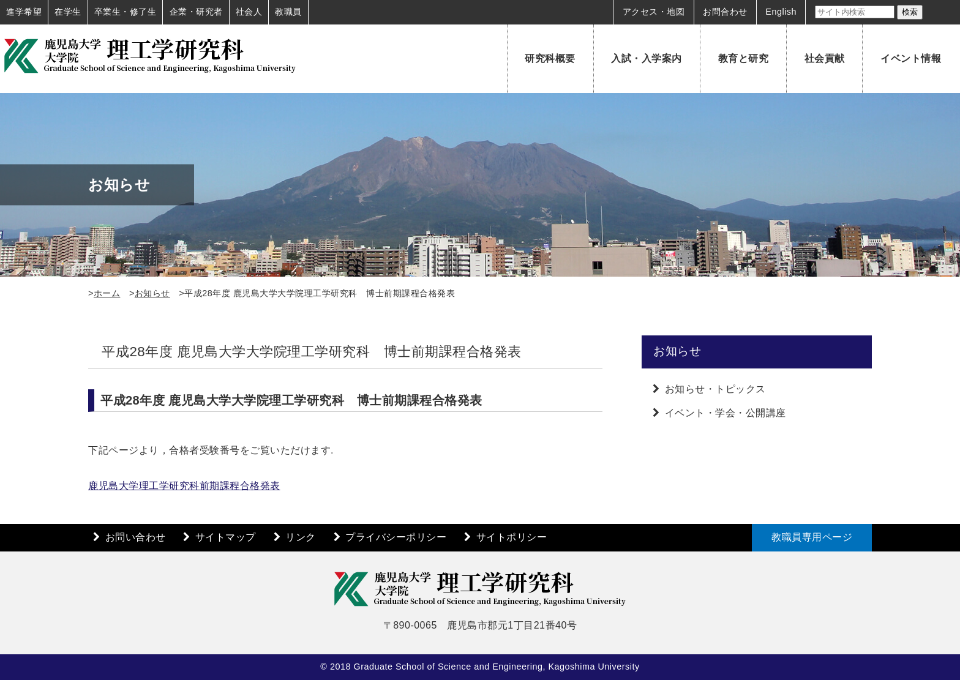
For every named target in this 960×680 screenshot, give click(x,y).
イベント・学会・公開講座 (725, 413)
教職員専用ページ (811, 537)
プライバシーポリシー (395, 537)
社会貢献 (824, 58)
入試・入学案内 (646, 58)
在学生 (67, 12)
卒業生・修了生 (125, 12)
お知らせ (152, 293)
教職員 (288, 12)
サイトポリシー (511, 537)
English (781, 12)
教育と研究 (743, 58)
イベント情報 (910, 58)
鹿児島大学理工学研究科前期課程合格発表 (184, 485)
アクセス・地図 (654, 12)
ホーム (107, 293)
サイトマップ (225, 537)
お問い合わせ (135, 537)
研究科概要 (550, 58)
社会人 (249, 12)
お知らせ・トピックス (715, 389)
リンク (300, 537)
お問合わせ (725, 12)
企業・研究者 (196, 12)
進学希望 (24, 12)
